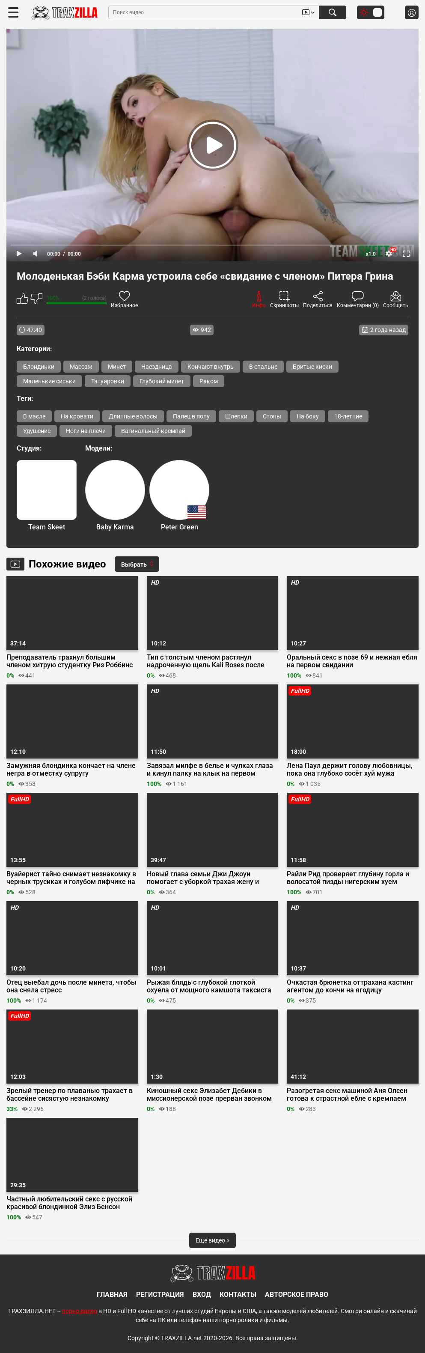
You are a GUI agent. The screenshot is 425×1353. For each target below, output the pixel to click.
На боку (308, 416)
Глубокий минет (162, 381)
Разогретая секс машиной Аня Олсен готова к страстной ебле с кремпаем (347, 1094)
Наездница (156, 366)
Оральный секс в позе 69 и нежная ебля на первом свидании (352, 661)
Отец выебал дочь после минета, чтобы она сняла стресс (71, 986)
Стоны (272, 416)
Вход (202, 1294)
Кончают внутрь (210, 366)
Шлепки (236, 416)
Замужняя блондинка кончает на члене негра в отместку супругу (71, 769)
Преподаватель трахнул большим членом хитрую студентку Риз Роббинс (69, 661)
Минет (117, 366)
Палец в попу (191, 416)
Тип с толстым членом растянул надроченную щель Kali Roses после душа (206, 661)
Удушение (37, 430)
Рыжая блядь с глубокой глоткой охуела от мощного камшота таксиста (209, 986)
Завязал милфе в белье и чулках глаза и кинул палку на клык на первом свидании (210, 769)
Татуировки (107, 381)
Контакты (238, 1294)
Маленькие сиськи (49, 381)
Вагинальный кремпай (153, 430)
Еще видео (212, 1240)
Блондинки (38, 366)
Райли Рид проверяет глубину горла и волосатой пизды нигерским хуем (348, 878)
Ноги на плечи (86, 430)
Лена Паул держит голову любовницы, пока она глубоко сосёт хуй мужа (350, 769)
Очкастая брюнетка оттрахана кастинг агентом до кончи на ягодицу (350, 986)
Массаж (81, 366)
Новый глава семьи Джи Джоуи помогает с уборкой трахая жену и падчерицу (203, 878)
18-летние (348, 416)
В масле (34, 416)
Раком (208, 381)
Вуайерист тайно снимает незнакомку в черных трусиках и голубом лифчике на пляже (71, 878)
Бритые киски (312, 366)
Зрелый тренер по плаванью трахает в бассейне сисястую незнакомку (69, 1094)
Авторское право (296, 1294)
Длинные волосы (133, 416)
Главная (112, 1294)
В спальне (263, 366)
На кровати (77, 416)
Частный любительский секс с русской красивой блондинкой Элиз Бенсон (69, 1203)
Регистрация (160, 1294)
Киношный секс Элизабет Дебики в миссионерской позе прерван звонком (209, 1094)
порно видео (79, 1311)
